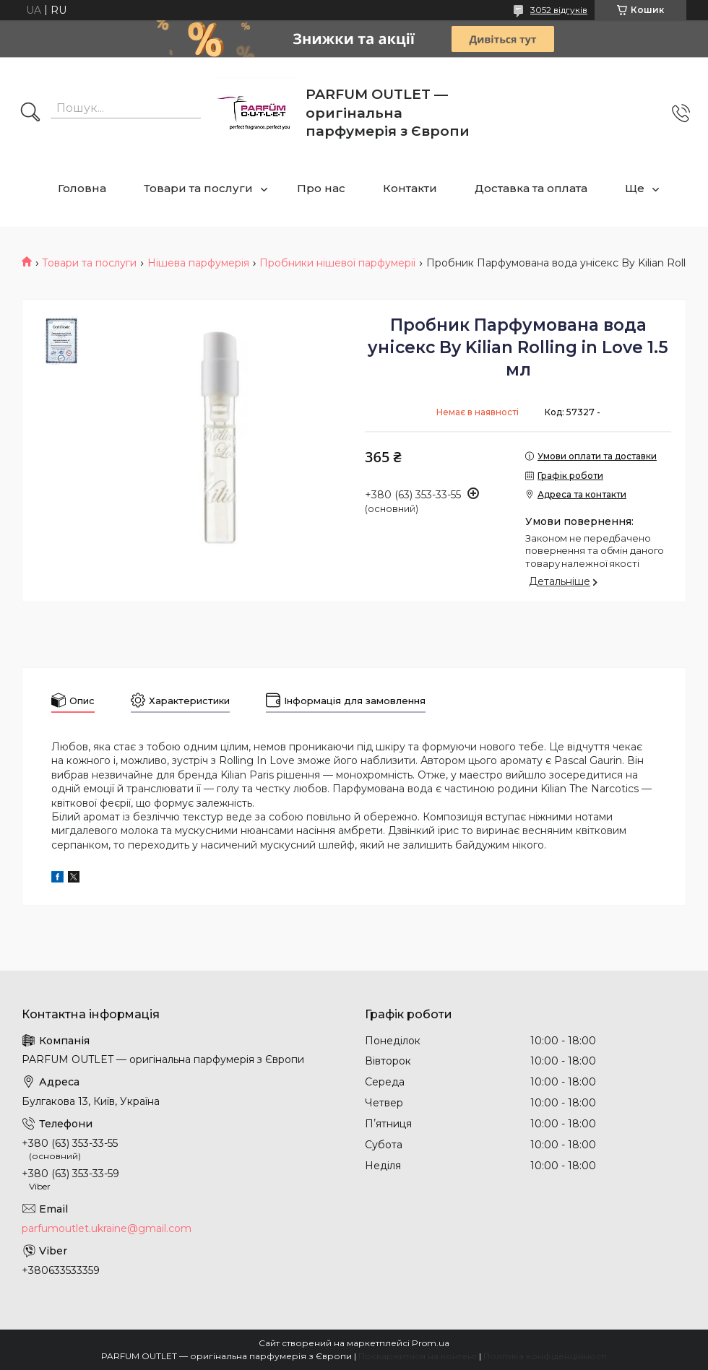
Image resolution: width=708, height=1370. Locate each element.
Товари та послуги (198, 188)
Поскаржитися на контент (417, 1356)
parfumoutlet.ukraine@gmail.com (106, 1228)
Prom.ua (430, 1343)
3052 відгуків (558, 9)
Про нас (321, 188)
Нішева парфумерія (198, 262)
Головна (82, 188)
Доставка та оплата (531, 188)
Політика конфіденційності (545, 1356)
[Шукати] (30, 113)
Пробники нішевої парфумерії (337, 262)
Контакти (410, 188)
